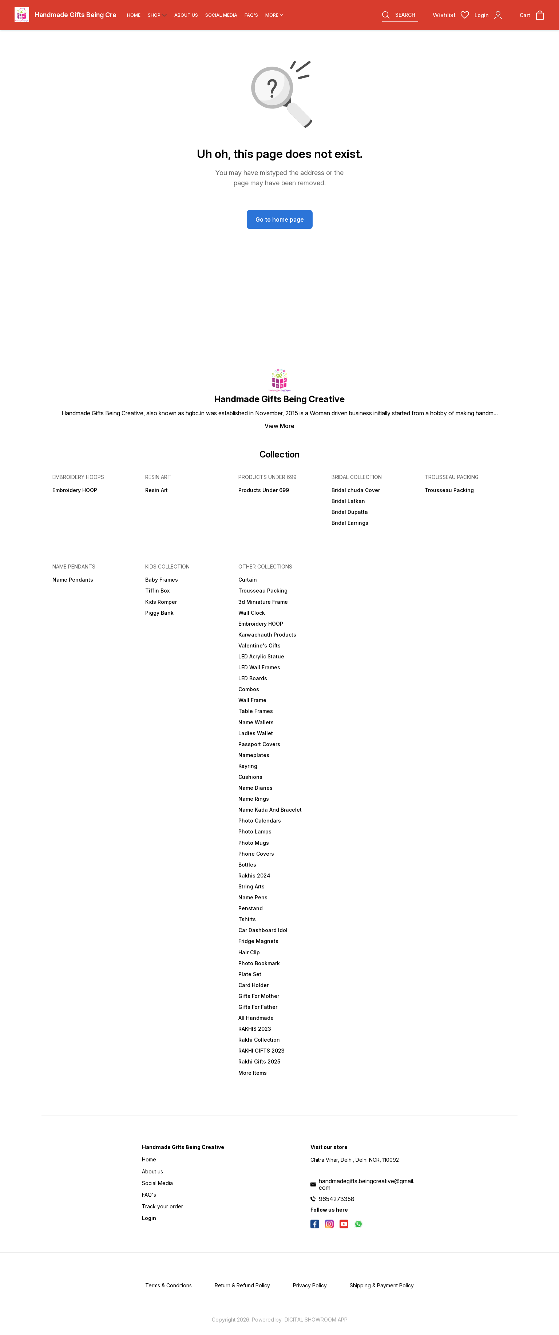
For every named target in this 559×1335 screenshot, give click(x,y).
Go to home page (279, 219)
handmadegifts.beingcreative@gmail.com (367, 1184)
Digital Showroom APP (316, 1319)
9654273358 (336, 1199)
